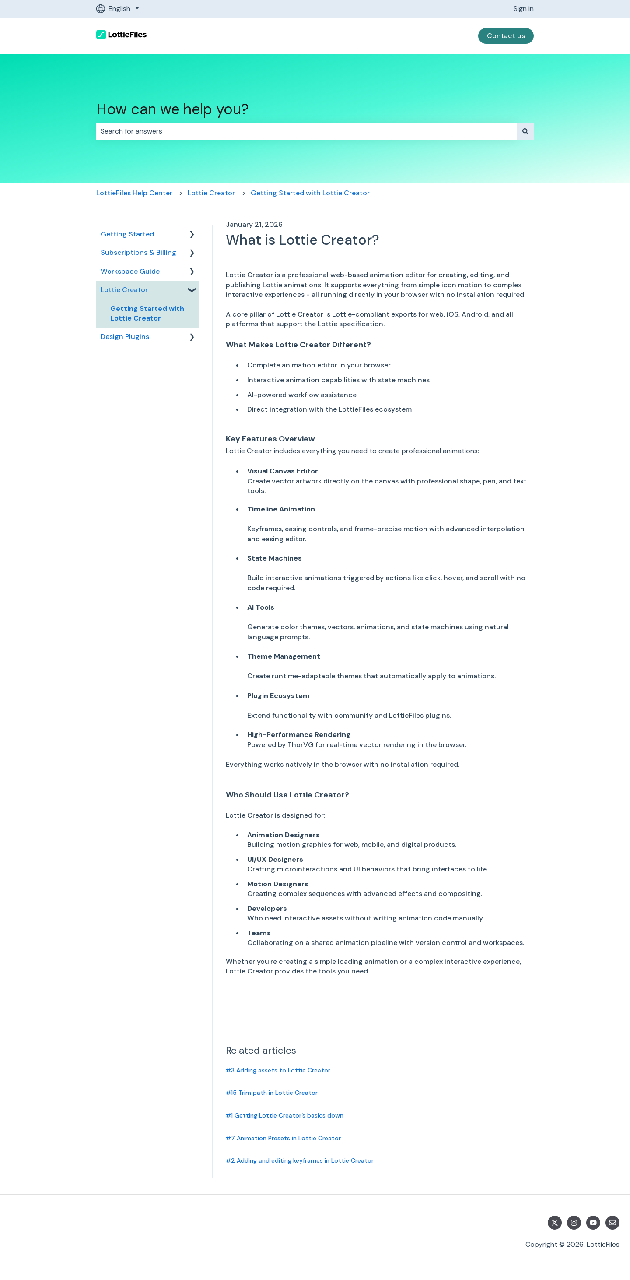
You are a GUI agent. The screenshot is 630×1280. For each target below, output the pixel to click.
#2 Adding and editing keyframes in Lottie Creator (300, 1160)
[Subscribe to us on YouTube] (593, 1223)
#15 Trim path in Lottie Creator (272, 1093)
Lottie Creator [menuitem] (124, 289)
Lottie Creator (211, 192)
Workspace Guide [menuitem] (130, 271)
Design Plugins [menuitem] (125, 336)
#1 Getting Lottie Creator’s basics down (284, 1115)
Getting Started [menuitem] (127, 234)
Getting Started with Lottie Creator (310, 192)
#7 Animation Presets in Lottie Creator (283, 1138)
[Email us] (613, 1223)
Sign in (524, 8)
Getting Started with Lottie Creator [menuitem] (147, 313)
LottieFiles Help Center (134, 192)
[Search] (525, 131)
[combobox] (306, 131)
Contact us (506, 35)
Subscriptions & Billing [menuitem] (138, 252)
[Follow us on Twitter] (555, 1223)
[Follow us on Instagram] (574, 1223)
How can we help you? (172, 109)
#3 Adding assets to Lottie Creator (278, 1070)
